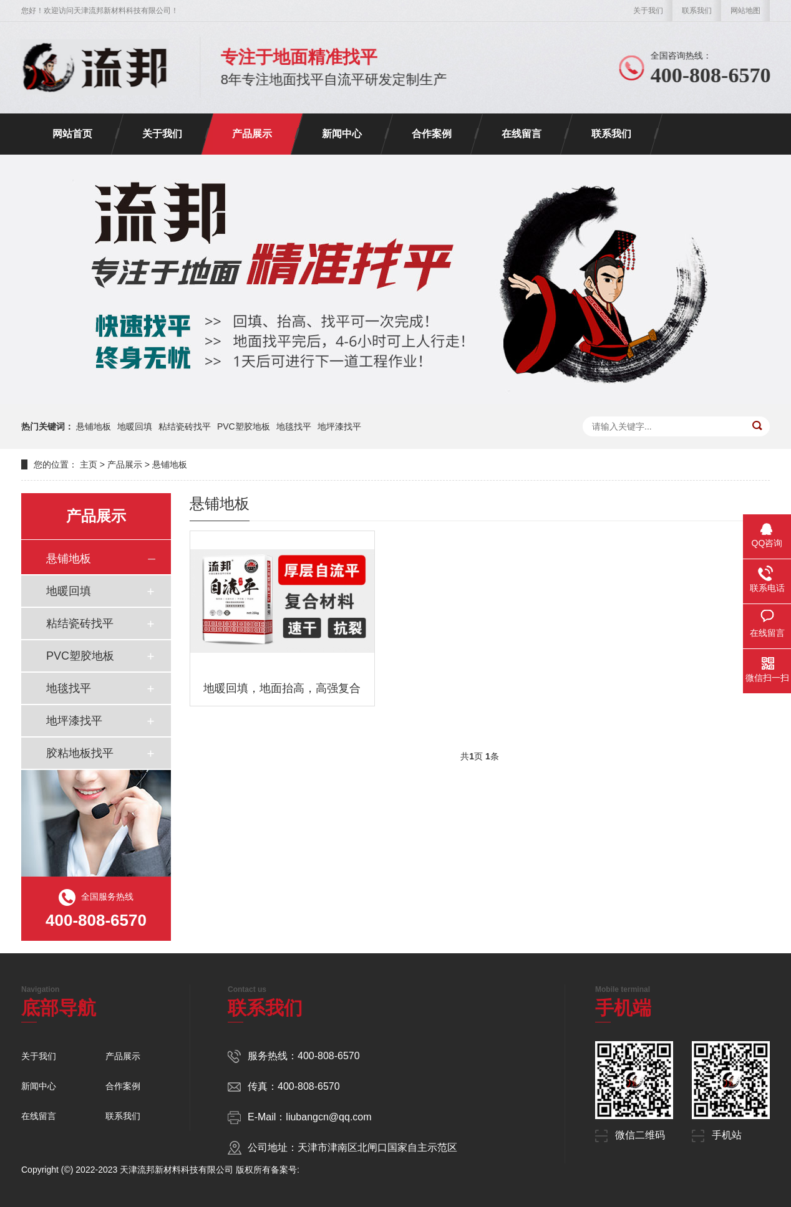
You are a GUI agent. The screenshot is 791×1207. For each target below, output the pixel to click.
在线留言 (521, 133)
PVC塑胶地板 (243, 426)
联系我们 (697, 10)
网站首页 (72, 133)
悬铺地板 (93, 426)
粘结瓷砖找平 (184, 426)
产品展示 (252, 133)
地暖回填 (134, 426)
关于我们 (648, 10)
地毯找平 (293, 426)
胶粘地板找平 (80, 753)
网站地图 (745, 10)
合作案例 (432, 133)
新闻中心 (342, 133)
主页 (88, 464)
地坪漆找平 (339, 426)
